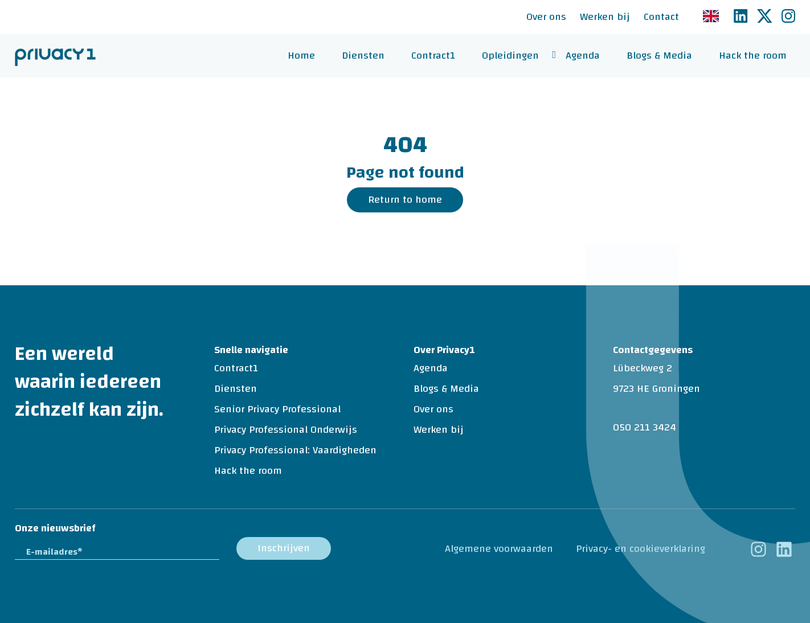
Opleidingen (510, 55)
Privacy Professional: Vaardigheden (295, 450)
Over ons (546, 16)
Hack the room (753, 55)
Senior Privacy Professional (277, 409)
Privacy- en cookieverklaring (640, 548)
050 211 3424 (644, 427)
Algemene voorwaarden (499, 548)
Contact (661, 16)
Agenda (583, 55)
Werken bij (605, 16)
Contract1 (433, 55)
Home (301, 55)
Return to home (405, 199)
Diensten (363, 55)
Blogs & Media (659, 55)
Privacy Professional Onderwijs (285, 429)
